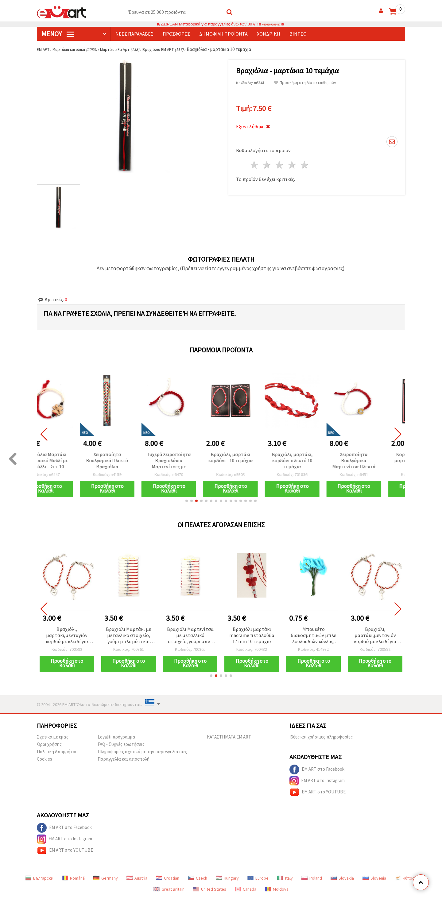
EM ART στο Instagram (317, 781)
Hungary (227, 878)
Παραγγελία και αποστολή (123, 759)
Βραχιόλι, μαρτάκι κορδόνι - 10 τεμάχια (252, 457)
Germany (105, 878)
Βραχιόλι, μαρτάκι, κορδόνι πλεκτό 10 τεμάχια (313, 460)
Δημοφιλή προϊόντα (223, 34)
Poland (311, 878)
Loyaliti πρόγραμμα (116, 737)
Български (39, 878)
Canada (245, 889)
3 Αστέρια (279, 160)
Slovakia (342, 878)
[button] (186, 501)
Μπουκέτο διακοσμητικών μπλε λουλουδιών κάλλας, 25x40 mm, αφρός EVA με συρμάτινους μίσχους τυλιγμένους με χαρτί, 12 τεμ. (45, 636)
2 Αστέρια (267, 160)
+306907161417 (271, 24)
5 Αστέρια (304, 160)
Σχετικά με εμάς (52, 737)
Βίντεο (298, 34)
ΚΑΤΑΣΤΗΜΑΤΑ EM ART (229, 737)
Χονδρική (268, 34)
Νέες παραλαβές (134, 34)
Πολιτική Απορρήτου (57, 752)
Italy (285, 878)
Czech (197, 878)
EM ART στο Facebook (316, 770)
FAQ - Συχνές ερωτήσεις (121, 744)
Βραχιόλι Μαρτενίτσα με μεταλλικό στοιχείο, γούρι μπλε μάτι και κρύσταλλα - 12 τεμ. (230, 636)
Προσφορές (176, 34)
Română (73, 878)
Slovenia (374, 878)
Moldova (277, 889)
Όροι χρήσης (49, 744)
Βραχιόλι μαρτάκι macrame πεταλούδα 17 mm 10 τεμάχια (292, 635)
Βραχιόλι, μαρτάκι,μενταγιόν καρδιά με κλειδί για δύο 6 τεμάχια (107, 636)
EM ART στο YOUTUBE (317, 792)
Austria (136, 878)
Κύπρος (406, 878)
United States (209, 889)
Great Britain (168, 889)
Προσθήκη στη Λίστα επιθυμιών (305, 83)
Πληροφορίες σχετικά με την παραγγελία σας (142, 752)
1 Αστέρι (254, 160)
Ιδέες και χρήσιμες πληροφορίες (321, 737)
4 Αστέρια (292, 160)
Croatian (167, 878)
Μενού (57, 34)
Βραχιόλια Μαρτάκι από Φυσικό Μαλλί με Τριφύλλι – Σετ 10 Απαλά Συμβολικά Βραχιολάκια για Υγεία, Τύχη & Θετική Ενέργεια (67, 461)
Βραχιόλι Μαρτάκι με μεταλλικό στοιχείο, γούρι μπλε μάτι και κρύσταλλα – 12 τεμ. (169, 636)
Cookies (44, 759)
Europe (258, 878)
